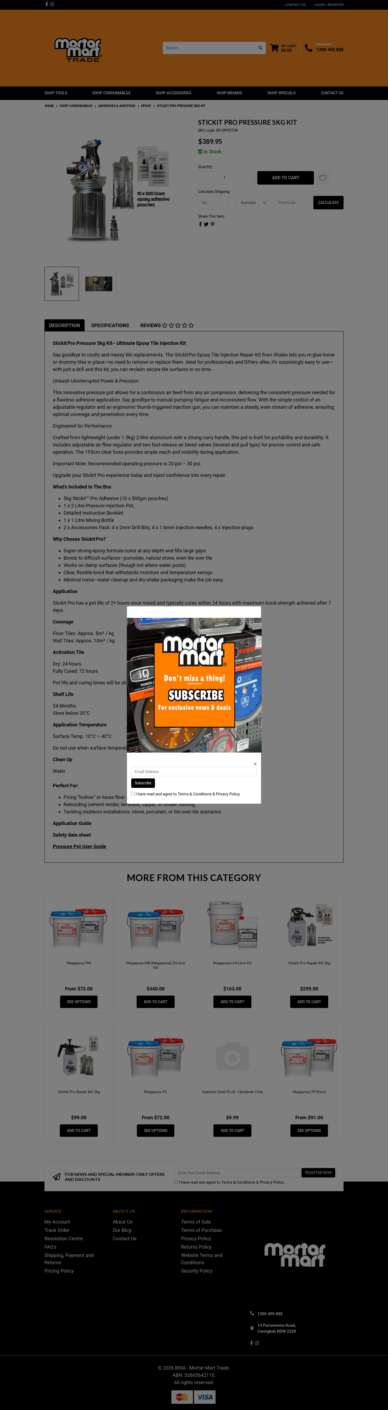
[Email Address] (194, 771)
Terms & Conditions (195, 794)
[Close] (255, 764)
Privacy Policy (228, 794)
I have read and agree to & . (186, 794)
